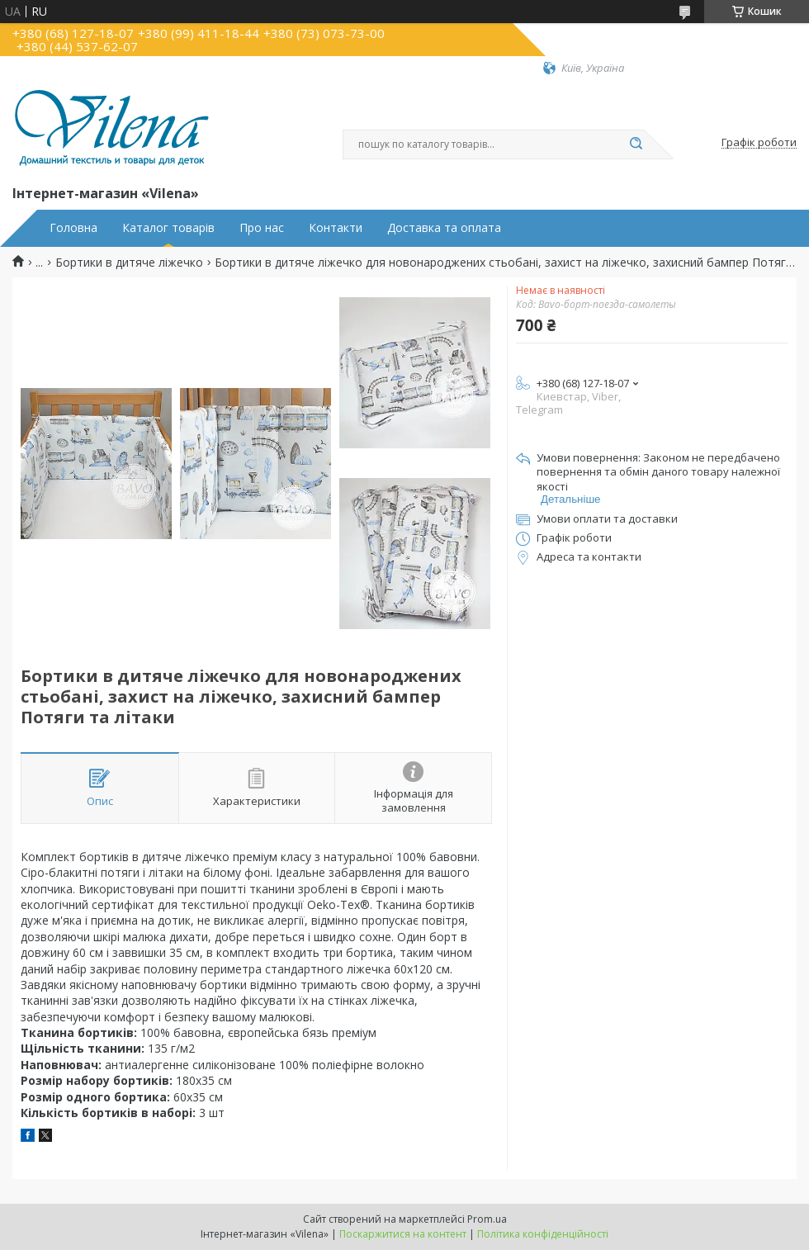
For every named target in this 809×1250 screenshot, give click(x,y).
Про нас (261, 228)
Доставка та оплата (444, 228)
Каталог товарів (168, 228)
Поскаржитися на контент (402, 1234)
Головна (73, 228)
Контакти (335, 228)
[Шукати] (635, 144)
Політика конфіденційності (542, 1234)
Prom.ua (487, 1219)
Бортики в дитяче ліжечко (129, 262)
